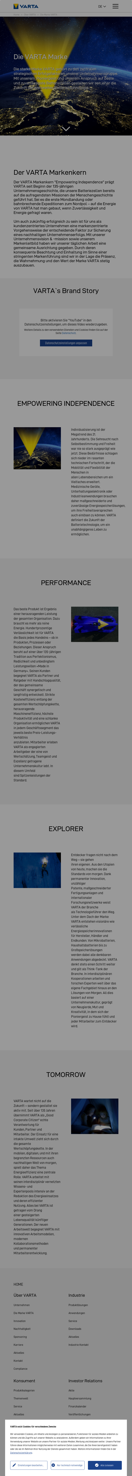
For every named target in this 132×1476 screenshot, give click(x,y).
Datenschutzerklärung (21, 1452)
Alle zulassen (107, 1465)
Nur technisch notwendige (69, 1465)
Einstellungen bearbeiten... (31, 1465)
